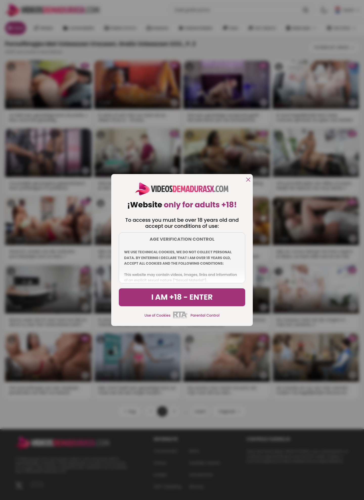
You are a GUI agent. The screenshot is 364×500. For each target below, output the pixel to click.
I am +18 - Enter (182, 297)
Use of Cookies (158, 315)
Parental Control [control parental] (204, 315)
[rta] (180, 317)
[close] (248, 180)
